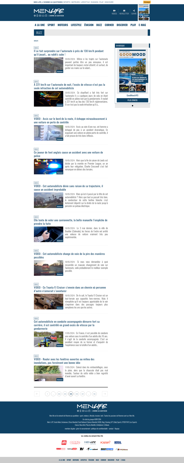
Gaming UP (109, 422)
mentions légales (70, 428)
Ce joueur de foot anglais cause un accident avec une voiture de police (68, 154)
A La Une (40, 25)
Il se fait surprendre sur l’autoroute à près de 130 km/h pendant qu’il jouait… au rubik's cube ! (69, 52)
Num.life (82, 424)
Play (133, 25)
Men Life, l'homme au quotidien (48, 2)
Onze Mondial (73, 422)
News (36, 48)
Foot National (82, 422)
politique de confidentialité (99, 428)
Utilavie (106, 424)
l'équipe (117, 428)
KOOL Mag (101, 422)
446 (77, 394)
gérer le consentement (83, 428)
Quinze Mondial (92, 422)
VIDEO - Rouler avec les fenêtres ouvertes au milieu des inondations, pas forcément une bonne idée (64, 360)
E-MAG (142, 25)
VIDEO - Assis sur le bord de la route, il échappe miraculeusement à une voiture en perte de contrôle (70, 120)
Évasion (89, 25)
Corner (109, 25)
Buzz (99, 25)
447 (83, 394)
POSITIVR (125, 422)
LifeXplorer (100, 424)
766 (94, 394)
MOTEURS (75, 2)
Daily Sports (117, 422)
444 (65, 394)
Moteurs (63, 25)
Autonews (65, 422)
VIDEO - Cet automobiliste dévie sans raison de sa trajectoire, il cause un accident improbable (68, 187)
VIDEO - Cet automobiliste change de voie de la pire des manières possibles (69, 255)
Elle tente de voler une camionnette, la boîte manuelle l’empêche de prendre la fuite (70, 221)
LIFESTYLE (85, 2)
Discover (122, 25)
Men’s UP (50, 422)
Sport (51, 25)
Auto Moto (57, 422)
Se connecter (134, 2)
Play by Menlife (91, 424)
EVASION (94, 2)
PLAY (101, 2)
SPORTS (66, 2)
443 (59, 394)
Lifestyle (76, 25)
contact (111, 428)
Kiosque (147, 2)
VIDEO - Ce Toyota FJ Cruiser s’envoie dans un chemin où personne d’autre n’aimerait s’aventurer (70, 289)
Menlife (36, 41)
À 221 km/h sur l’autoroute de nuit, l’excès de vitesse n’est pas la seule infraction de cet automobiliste (69, 86)
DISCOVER (109, 2)
